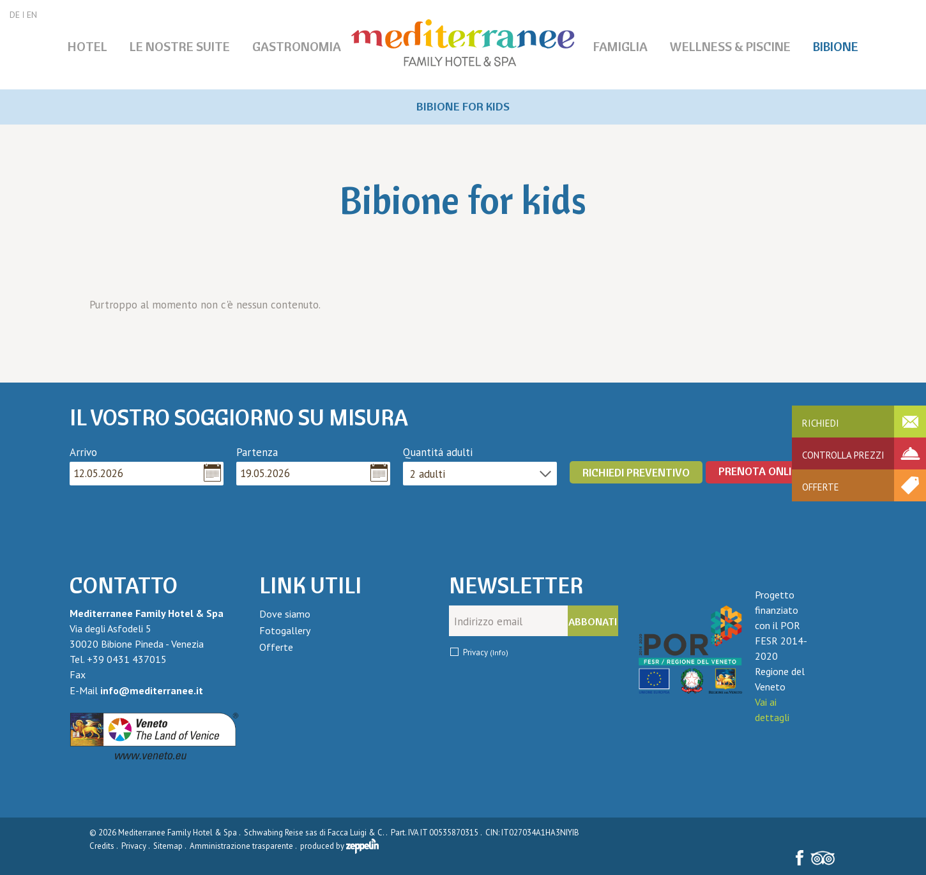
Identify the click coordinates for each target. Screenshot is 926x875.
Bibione (835, 46)
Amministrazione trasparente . (244, 846)
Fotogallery (284, 630)
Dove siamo (284, 613)
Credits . (104, 846)
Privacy (485, 652)
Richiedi (820, 423)
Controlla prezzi (843, 455)
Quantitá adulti (438, 452)
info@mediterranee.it (151, 690)
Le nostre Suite (180, 46)
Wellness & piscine (730, 46)
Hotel (87, 46)
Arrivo (83, 452)
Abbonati (592, 621)
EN (32, 14)
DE (15, 14)
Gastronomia (296, 46)
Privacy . (136, 846)
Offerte (820, 487)
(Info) (499, 652)
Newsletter (516, 585)
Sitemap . (170, 846)
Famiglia (620, 46)
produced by (339, 846)
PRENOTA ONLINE (761, 471)
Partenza (257, 452)
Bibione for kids (463, 106)
